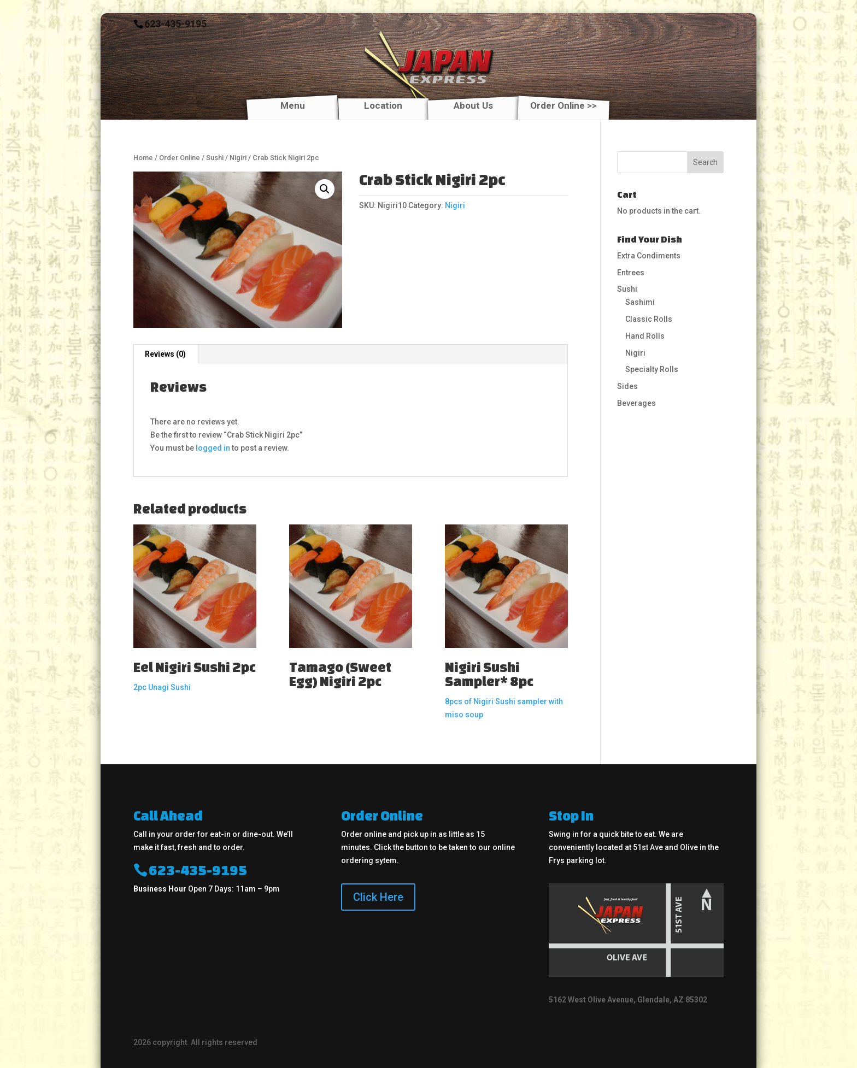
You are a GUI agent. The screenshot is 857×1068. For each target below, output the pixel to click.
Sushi (215, 158)
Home (143, 158)
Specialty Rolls (651, 369)
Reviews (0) (165, 354)
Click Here (378, 897)
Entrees (630, 272)
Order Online (179, 158)
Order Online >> (563, 106)
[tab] (165, 354)
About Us (473, 106)
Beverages (636, 403)
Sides (627, 386)
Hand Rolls (645, 336)
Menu (292, 106)
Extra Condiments (648, 255)
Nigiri (238, 158)
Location (383, 106)
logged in (213, 448)
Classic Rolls (648, 319)
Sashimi (640, 302)
